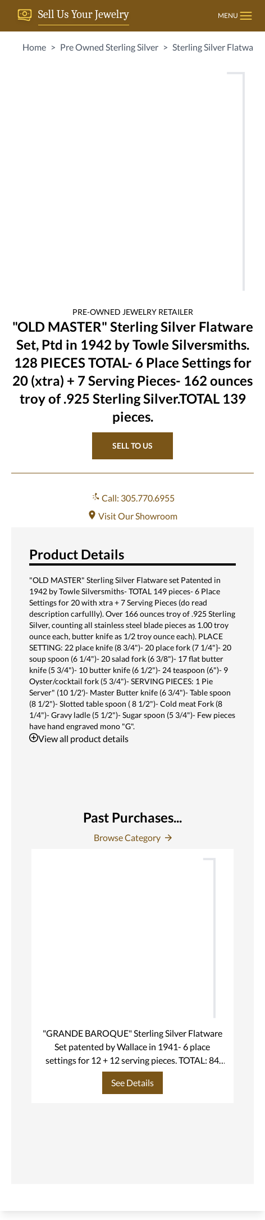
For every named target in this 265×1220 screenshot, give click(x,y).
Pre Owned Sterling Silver (109, 47)
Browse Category (133, 837)
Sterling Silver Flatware (216, 47)
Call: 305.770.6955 (133, 497)
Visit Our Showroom (132, 515)
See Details (132, 1082)
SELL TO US (132, 445)
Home (34, 47)
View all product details (79, 738)
